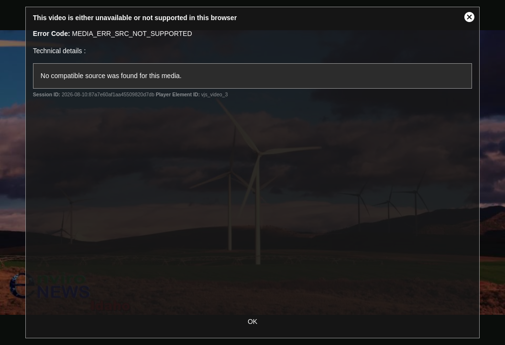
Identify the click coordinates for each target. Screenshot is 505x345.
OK (252, 321)
